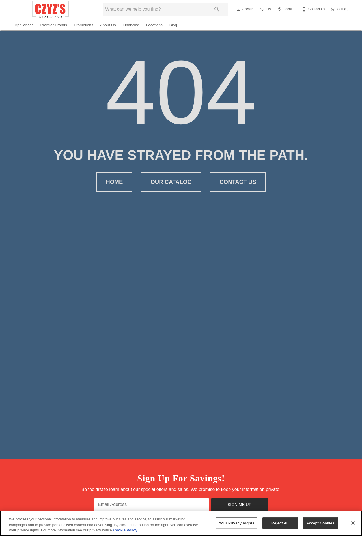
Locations (154, 25)
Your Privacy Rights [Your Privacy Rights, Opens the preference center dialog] (236, 523)
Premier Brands (53, 25)
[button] (238, 9)
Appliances (24, 25)
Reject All (280, 523)
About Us (108, 25)
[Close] (353, 523)
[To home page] (50, 9)
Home (114, 182)
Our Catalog (171, 182)
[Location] (286, 9)
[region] (181, 523)
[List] (265, 9)
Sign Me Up (240, 504)
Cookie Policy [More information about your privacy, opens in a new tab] (125, 530)
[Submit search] (217, 9)
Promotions (83, 25)
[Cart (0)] (338, 9)
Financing (131, 25)
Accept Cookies (320, 523)
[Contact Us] (313, 9)
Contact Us (237, 182)
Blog (173, 25)
